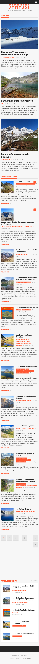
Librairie (18, 309)
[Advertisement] (19, 564)
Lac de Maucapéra (23, 181)
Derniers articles (9, 177)
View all (33, 580)
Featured (5, 16)
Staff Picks (28, 226)
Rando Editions (26, 309)
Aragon (18, 428)
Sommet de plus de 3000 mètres (15, 226)
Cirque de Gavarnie (6, 159)
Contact (18, 658)
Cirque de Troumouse (7, 57)
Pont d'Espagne (32, 485)
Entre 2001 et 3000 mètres (23, 400)
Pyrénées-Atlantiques (22, 372)
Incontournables (21, 461)
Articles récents (9, 581)
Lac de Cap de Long (23, 509)
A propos (11, 658)
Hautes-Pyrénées (21, 341)
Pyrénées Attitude (19, 6)
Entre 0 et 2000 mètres (22, 254)
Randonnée (19, 345)
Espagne (23, 428)
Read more (5, 203)
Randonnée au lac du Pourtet (17, 101)
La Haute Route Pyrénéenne (27, 307)
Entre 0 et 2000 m (20, 369)
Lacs (2, 103)
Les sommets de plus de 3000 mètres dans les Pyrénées (17, 223)
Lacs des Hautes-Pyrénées (27, 184)
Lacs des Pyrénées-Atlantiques (25, 371)
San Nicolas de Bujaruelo (25, 426)
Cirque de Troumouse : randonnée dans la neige (14, 53)
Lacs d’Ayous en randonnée (26, 366)
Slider (3, 226)
